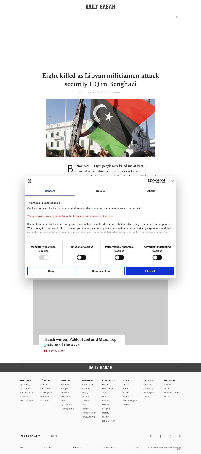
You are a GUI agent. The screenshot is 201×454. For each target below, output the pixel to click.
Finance (85, 396)
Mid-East (65, 384)
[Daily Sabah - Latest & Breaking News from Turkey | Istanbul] (100, 6)
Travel (105, 392)
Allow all (150, 271)
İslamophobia (67, 408)
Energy (85, 392)
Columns (168, 384)
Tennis (146, 396)
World (65, 380)
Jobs (22, 447)
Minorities (45, 396)
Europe (64, 388)
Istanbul (44, 384)
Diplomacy (25, 384)
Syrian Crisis (66, 404)
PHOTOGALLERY (57, 351)
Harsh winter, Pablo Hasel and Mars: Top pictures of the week (81, 342)
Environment (108, 388)
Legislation (25, 388)
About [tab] (151, 190)
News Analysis (26, 400)
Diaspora (44, 400)
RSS (137, 447)
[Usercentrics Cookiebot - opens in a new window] (150, 181)
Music (125, 388)
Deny (51, 271)
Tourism (86, 400)
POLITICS (25, 380)
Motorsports (149, 392)
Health (105, 384)
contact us (109, 447)
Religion (106, 408)
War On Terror (27, 392)
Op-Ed (167, 388)
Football (147, 384)
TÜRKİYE (45, 380)
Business (88, 380)
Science (105, 404)
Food (104, 396)
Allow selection (100, 271)
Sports (148, 380)
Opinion (169, 380)
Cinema (126, 384)
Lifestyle (108, 380)
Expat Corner (108, 420)
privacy (48, 447)
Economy (86, 388)
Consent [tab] (50, 190)
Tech (84, 404)
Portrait (126, 396)
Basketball (148, 388)
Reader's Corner (172, 392)
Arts (126, 380)
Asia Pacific (66, 396)
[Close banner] (172, 181)
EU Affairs (24, 396)
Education (45, 388)
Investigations (47, 392)
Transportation (89, 412)
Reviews (126, 404)
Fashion (106, 400)
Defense (86, 408)
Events (126, 392)
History (105, 412)
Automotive (87, 384)
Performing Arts (130, 400)
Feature (105, 416)
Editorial (168, 396)
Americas (65, 392)
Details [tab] (100, 190)
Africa (63, 400)
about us (77, 447)
